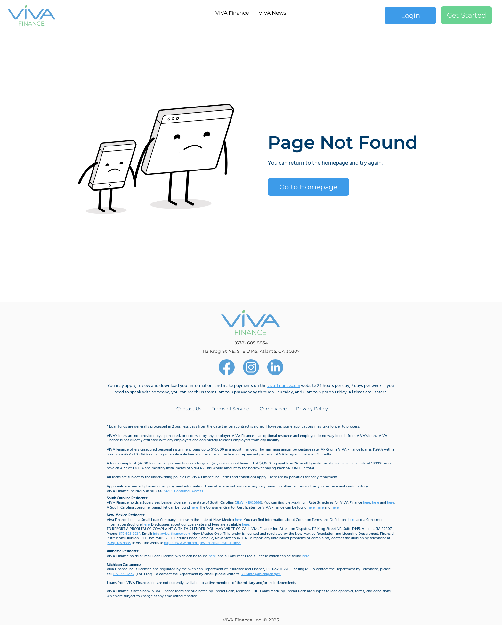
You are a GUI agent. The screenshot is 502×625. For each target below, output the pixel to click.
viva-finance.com (283, 386)
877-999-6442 (123, 574)
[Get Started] (466, 15)
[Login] (410, 15)
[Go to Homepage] (308, 187)
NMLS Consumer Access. (184, 491)
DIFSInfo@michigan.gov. (261, 574)
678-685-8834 (129, 533)
